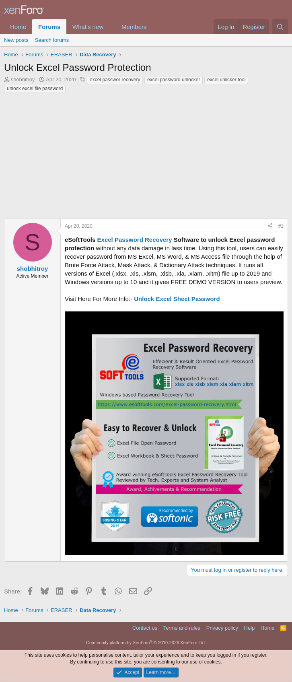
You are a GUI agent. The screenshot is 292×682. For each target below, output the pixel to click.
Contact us (144, 628)
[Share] (270, 226)
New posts (16, 40)
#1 (281, 226)
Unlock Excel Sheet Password (177, 298)
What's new (87, 26)
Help (249, 628)
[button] (109, 26)
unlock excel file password (35, 88)
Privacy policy (222, 628)
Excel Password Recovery (134, 239)
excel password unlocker (173, 79)
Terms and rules (181, 628)
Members (134, 26)
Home (18, 26)
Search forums (52, 40)
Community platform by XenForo (146, 642)
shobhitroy (23, 79)
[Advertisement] (146, 154)
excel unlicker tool (226, 79)
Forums (49, 26)
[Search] (280, 26)
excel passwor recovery (115, 79)
